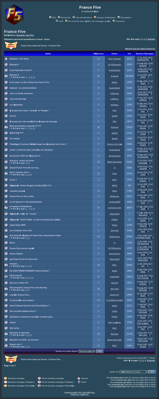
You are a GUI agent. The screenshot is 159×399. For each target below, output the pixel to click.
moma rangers (16, 254)
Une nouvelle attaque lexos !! (23, 311)
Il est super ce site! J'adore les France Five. (29, 82)
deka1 (114, 185)
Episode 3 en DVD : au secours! (24, 340)
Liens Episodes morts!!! (21, 70)
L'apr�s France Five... (20, 295)
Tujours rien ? (16, 344)
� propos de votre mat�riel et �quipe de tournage (33, 121)
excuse (13, 116)
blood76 (114, 283)
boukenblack (114, 88)
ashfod (143, 77)
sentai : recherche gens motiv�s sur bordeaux (31, 150)
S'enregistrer (124, 17)
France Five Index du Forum (34, 46)
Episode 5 (14, 75)
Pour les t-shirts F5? (19, 283)
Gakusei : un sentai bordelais (23, 88)
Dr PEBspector (114, 64)
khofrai (114, 317)
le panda (114, 76)
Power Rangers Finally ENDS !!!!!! (36, 185)
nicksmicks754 (143, 60)
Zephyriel (115, 230)
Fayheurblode (143, 94)
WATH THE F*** (16, 133)
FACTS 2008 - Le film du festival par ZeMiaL (40, 220)
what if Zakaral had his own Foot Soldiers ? (29, 306)
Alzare (114, 82)
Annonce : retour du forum (22, 161)
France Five (15, 31)
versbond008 (114, 202)
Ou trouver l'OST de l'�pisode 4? (25, 156)
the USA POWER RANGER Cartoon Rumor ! (30, 271)
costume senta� (17, 191)
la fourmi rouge (114, 208)
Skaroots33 (115, 214)
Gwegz (143, 117)
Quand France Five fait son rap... (25, 168)
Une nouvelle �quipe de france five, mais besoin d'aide (35, 235)
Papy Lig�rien (114, 322)
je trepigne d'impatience (21, 206)
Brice (143, 255)
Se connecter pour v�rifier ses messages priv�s (87, 21)
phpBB (74, 393)
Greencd (114, 127)
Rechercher (64, 17)
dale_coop (143, 335)
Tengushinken (115, 156)
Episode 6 (14, 64)
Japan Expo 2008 (17, 225)
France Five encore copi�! (22, 248)
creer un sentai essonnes (21, 93)
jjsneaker (142, 284)
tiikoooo (143, 128)
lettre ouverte (16, 275)
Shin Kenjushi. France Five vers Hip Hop (28, 288)
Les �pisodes (16, 105)
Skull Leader (143, 260)
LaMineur (115, 99)
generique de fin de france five (24, 259)
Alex (114, 110)
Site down (24, 59)
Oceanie (143, 347)
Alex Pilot (30, 35)
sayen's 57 (114, 295)
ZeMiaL (114, 219)
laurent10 (143, 66)
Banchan (114, 334)
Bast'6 (143, 296)
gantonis (143, 181)
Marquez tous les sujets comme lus (140, 49)
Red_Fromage (114, 59)
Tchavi (114, 225)
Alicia (114, 191)
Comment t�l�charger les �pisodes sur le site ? (44, 144)
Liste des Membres (82, 17)
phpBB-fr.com (84, 395)
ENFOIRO (143, 290)
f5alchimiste (115, 237)
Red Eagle (143, 312)
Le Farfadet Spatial (143, 238)
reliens (13, 322)
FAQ (52, 17)
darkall (114, 116)
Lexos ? (13, 180)
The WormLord (143, 244)
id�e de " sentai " (28, 214)
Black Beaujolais (114, 162)
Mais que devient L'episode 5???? (25, 126)
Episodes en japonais (19, 333)
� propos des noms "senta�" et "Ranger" (29, 110)
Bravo (12, 243)
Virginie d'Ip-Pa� (114, 144)
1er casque (15, 138)
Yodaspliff (143, 169)
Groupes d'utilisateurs (104, 17)
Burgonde (21, 35)
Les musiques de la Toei (21, 230)
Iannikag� (143, 163)
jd (114, 168)
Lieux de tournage (18, 99)
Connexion (119, 21)
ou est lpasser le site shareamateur (26, 202)
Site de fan (14, 328)
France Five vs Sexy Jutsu (22, 196)
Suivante (151, 39)
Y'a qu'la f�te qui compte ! (22, 300)
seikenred (114, 93)
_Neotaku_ (114, 105)
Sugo (114, 173)
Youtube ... (14, 264)
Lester (143, 174)
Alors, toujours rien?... (20, 172)
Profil (59, 21)
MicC (114, 180)
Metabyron (114, 196)
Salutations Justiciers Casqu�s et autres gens (31, 317)
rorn (143, 266)
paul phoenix (114, 254)
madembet (114, 277)
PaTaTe (143, 145)
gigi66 (143, 209)
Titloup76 (143, 226)
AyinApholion (114, 70)
